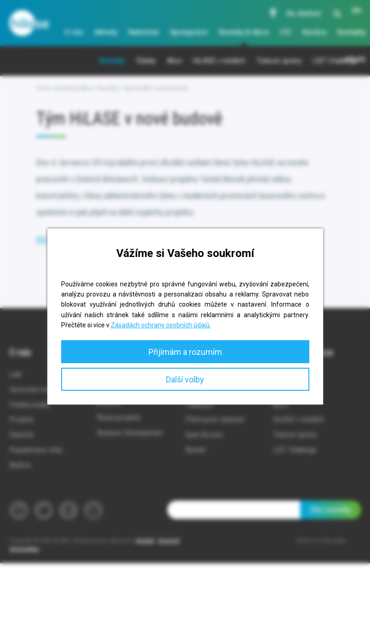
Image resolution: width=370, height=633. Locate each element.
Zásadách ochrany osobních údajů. (161, 325)
